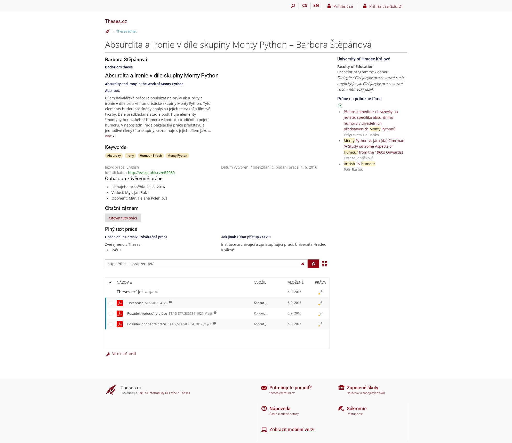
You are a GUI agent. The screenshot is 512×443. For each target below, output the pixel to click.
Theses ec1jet (126, 31)
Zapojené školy (362, 387)
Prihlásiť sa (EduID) (385, 6)
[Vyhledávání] (293, 6)
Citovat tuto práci (123, 218)
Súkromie (357, 408)
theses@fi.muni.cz (282, 393)
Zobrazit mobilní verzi (292, 429)
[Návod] (340, 107)
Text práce (147, 302)
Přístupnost (355, 414)
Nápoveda (280, 408)
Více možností (120, 353)
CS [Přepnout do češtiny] (304, 5)
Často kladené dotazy (284, 414)
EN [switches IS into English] (316, 5)
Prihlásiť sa (343, 6)
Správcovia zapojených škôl (366, 393)
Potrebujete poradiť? (290, 387)
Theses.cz (116, 21)
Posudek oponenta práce (169, 324)
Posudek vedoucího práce (169, 313)
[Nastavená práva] (320, 292)
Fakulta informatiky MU (154, 393)
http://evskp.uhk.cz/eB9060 (151, 172)
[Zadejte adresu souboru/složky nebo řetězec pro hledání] (206, 263)
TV (359, 163)
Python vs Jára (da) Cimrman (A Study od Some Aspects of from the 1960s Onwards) (374, 146)
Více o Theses (180, 393)
